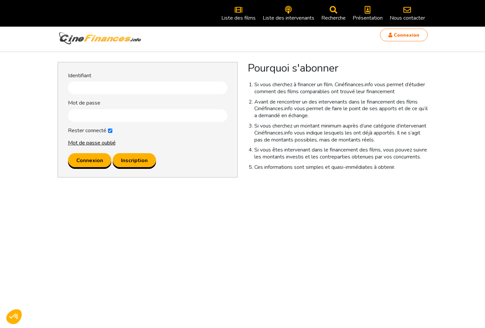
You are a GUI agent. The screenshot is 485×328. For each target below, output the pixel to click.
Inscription (134, 160)
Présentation (368, 14)
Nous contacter (407, 14)
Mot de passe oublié (92, 143)
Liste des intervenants (288, 14)
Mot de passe (84, 103)
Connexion (403, 35)
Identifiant (79, 75)
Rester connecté (87, 130)
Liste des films (238, 14)
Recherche (333, 14)
